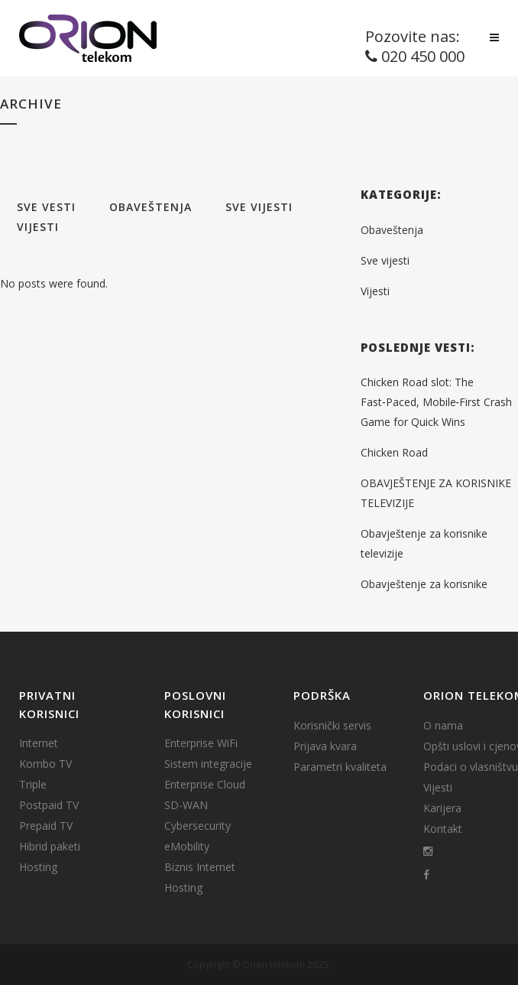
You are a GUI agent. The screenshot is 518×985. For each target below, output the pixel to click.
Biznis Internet (199, 867)
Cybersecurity (197, 826)
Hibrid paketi (49, 846)
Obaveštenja (392, 230)
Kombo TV (45, 764)
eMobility (186, 846)
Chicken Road (394, 452)
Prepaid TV (46, 826)
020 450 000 (423, 56)
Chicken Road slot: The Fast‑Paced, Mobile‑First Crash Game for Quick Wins (436, 402)
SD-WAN (186, 805)
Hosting (38, 867)
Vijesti (375, 291)
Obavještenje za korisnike (424, 584)
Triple (33, 784)
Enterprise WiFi (201, 743)
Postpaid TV (49, 805)
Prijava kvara (325, 746)
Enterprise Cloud (204, 784)
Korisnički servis (332, 726)
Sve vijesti (385, 260)
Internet (38, 743)
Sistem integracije (208, 764)
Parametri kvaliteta (340, 767)
